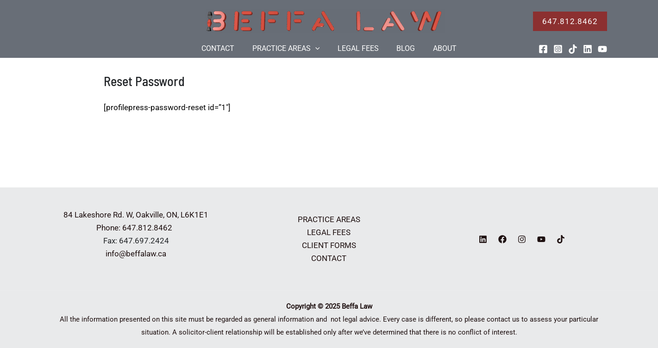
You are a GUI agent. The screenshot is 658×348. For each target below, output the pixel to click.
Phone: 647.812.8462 (136, 227)
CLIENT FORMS (329, 245)
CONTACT (223, 48)
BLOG (403, 48)
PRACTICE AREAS (289, 49)
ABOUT (439, 48)
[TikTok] (572, 49)
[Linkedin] (587, 49)
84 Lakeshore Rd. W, (98, 214)
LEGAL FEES (358, 48)
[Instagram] (558, 49)
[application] (318, 49)
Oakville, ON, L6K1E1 (172, 214)
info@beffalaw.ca (136, 253)
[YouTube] (602, 49)
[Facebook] (543, 49)
